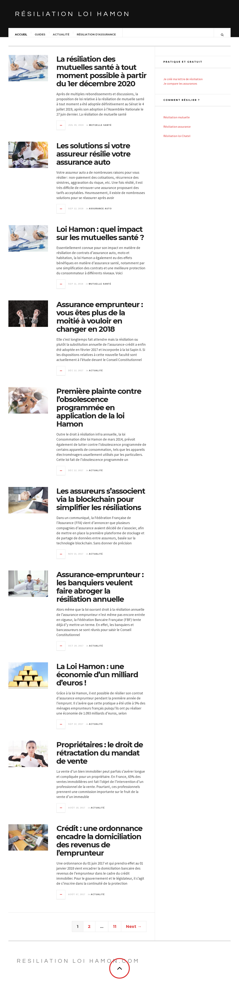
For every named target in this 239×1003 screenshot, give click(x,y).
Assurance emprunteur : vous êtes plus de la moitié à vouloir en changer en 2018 (99, 320)
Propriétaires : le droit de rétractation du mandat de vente (99, 756)
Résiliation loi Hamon (73, 14)
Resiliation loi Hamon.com (78, 965)
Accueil (21, 34)
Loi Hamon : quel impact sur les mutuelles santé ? (100, 237)
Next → (134, 930)
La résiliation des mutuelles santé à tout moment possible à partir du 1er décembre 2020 (101, 75)
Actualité (61, 34)
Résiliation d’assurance (96, 34)
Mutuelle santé (100, 129)
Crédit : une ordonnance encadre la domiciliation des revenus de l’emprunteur (99, 844)
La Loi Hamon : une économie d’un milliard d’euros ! (97, 678)
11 (114, 930)
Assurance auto (100, 212)
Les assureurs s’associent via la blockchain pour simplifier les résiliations (100, 503)
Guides (40, 34)
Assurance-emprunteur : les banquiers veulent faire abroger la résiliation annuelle (99, 590)
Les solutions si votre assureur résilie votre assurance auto (93, 157)
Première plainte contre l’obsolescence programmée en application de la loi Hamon (98, 411)
